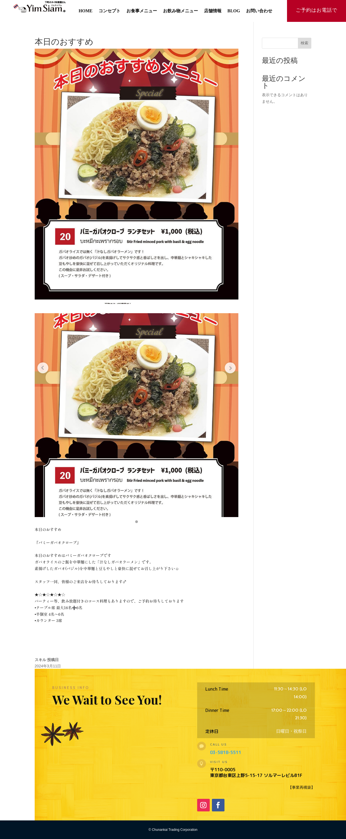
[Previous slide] (42, 367)
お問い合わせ (259, 11)
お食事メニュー (141, 11)
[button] (136, 521)
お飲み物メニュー (180, 11)
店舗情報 (212, 11)
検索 (304, 43)
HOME (86, 11)
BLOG (233, 11)
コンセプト (109, 11)
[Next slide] (230, 367)
